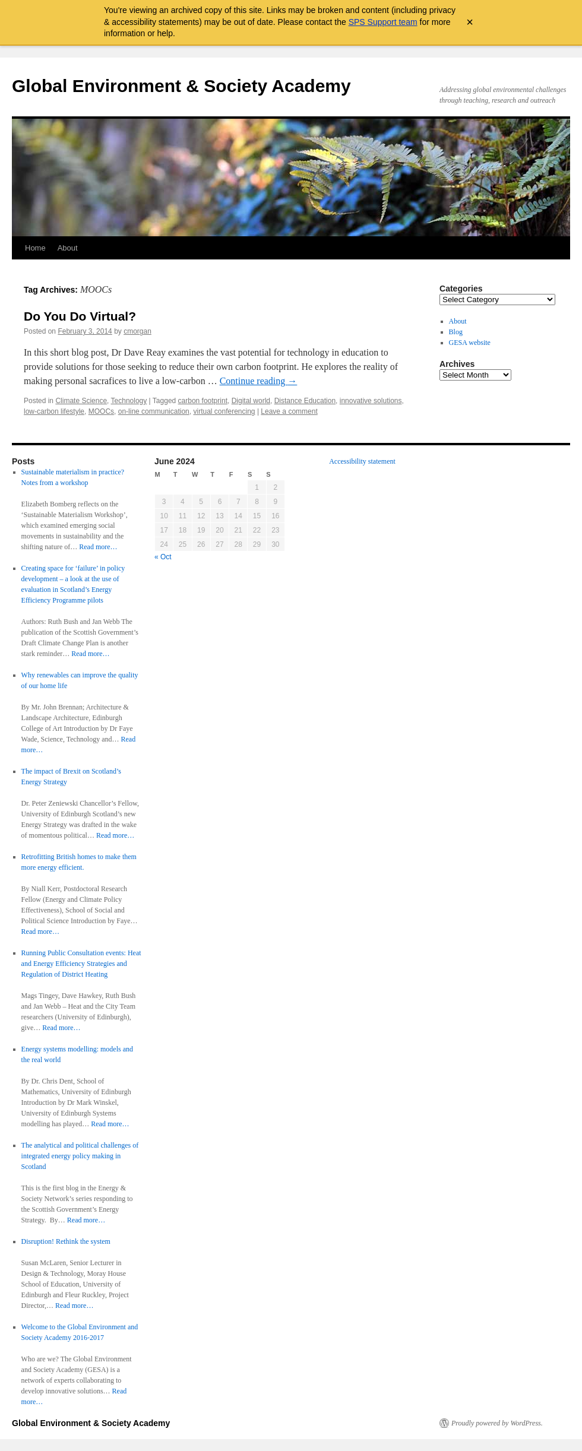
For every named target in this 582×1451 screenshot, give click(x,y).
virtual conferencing (224, 411)
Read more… (98, 547)
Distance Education (305, 401)
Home (35, 247)
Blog (456, 332)
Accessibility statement (362, 461)
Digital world (251, 401)
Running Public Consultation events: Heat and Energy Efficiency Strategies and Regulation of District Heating (81, 963)
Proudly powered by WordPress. (497, 1423)
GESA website (470, 342)
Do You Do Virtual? (80, 316)
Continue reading (259, 381)
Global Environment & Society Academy (181, 86)
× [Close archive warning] (469, 22)
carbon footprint (202, 401)
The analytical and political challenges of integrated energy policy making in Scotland (80, 1156)
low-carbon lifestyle (54, 411)
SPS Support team (383, 22)
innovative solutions (371, 401)
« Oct (163, 557)
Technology (129, 401)
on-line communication (153, 411)
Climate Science (81, 401)
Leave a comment (289, 411)
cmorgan (137, 331)
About (68, 247)
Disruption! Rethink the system (65, 1241)
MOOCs (101, 411)
